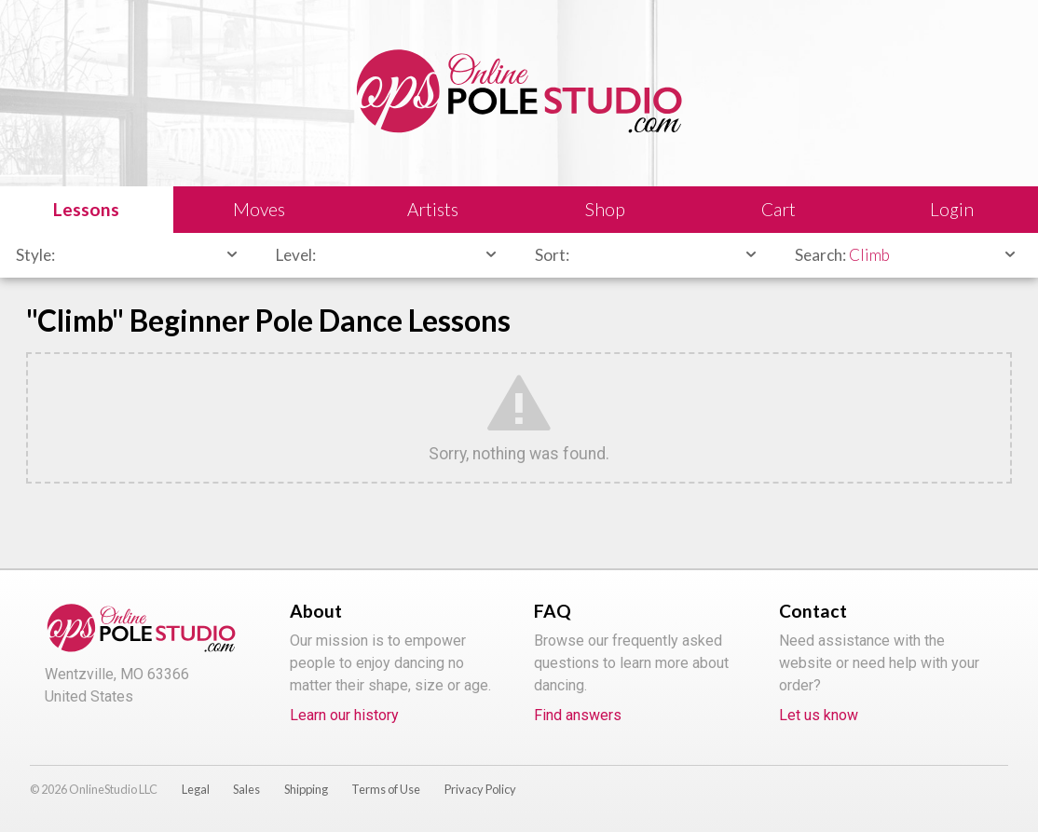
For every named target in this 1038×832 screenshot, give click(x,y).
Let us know (818, 715)
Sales (246, 789)
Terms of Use (385, 789)
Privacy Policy (480, 789)
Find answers (577, 715)
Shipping (306, 789)
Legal (196, 789)
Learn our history (344, 715)
